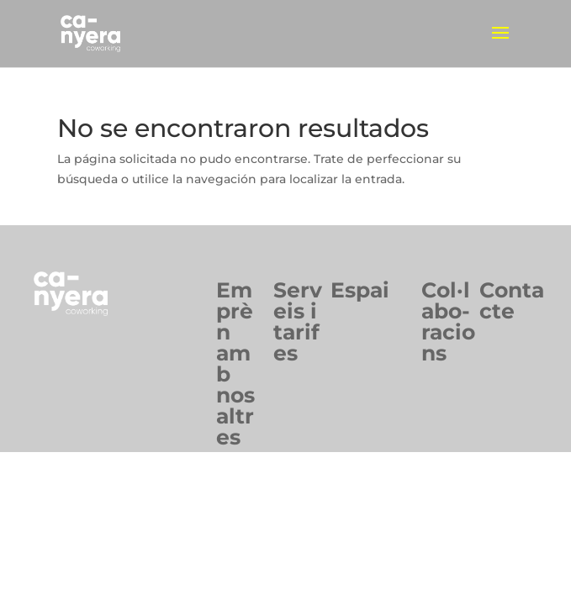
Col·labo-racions (448, 321)
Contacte (511, 300)
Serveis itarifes (297, 321)
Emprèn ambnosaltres (235, 363)
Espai (359, 289)
